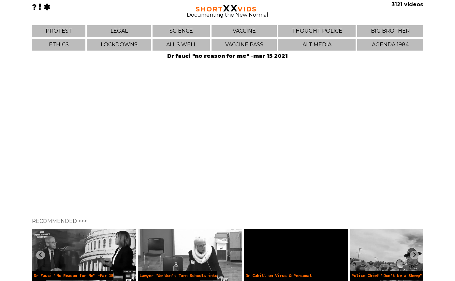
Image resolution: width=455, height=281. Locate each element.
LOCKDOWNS (119, 44)
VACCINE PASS (244, 44)
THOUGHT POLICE (317, 31)
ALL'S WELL (181, 44)
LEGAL (119, 31)
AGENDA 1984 (390, 44)
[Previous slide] (40, 255)
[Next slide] (414, 255)
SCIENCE (181, 31)
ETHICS (59, 44)
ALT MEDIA (316, 44)
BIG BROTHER (390, 31)
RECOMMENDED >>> (59, 221)
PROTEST (59, 31)
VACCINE (244, 31)
